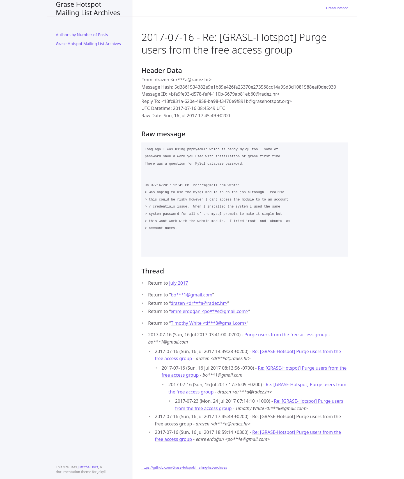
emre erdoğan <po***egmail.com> (209, 311)
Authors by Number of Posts (82, 34)
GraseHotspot (337, 8)
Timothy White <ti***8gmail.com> (209, 323)
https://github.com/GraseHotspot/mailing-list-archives (184, 467)
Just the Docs (88, 467)
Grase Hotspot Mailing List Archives (88, 8)
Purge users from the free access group (285, 334)
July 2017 (178, 283)
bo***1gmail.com (191, 295)
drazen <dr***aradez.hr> (199, 303)
